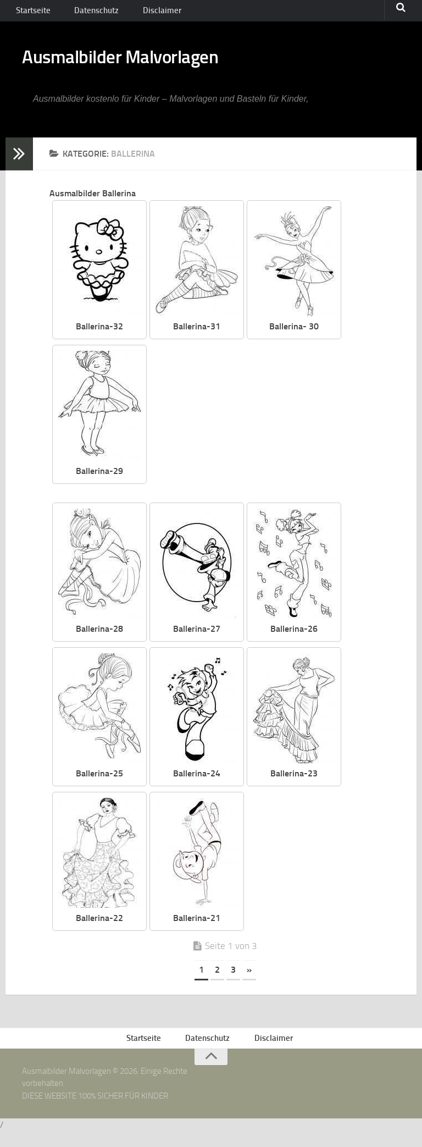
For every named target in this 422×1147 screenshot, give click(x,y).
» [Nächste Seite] (249, 980)
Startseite (31, 13)
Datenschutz (88, 13)
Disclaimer (145, 13)
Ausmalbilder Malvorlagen (148, 66)
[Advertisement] (282, 433)
